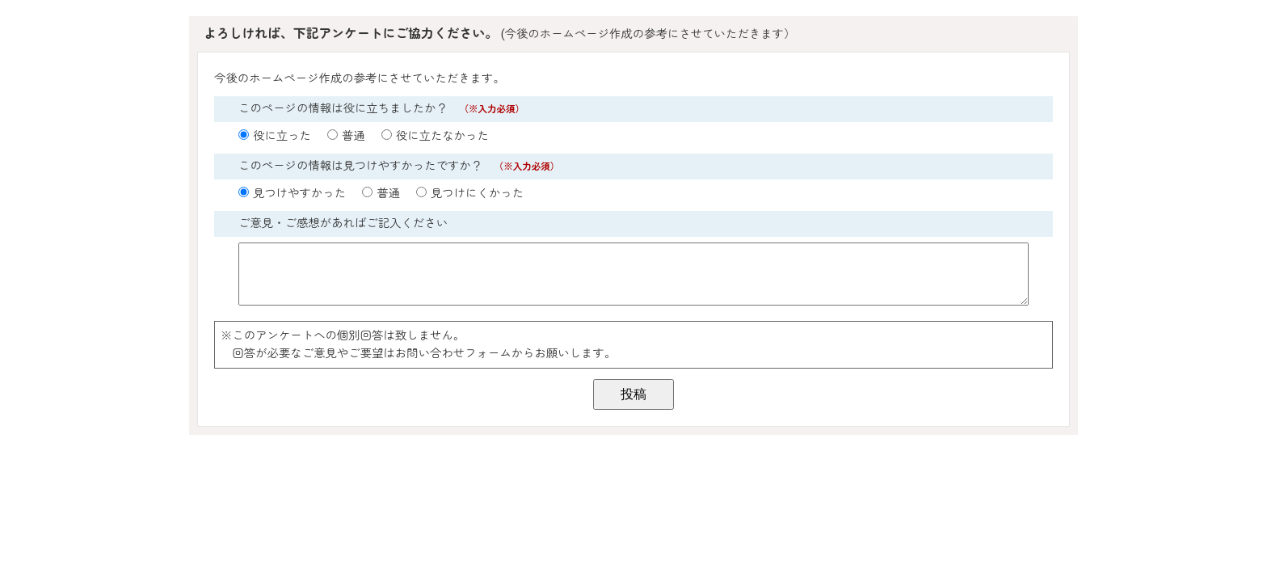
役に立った (282, 136)
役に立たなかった (442, 136)
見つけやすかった (299, 193)
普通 (353, 136)
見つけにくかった (477, 193)
